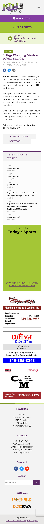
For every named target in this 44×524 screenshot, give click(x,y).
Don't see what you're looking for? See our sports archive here (22, 284)
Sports (8, 51)
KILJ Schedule (22, 420)
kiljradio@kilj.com (25, 447)
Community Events (22, 417)
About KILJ (22, 423)
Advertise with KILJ (22, 426)
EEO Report (32, 520)
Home (22, 414)
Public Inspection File (16, 520)
